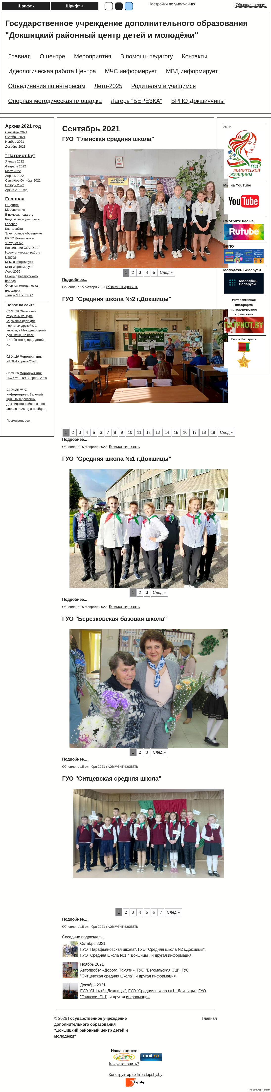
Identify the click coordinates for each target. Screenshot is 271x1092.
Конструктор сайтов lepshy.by (135, 1074)
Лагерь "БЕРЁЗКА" (19, 295)
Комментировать (122, 287)
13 (158, 432)
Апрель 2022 (14, 176)
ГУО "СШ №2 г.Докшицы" (103, 991)
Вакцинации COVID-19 (21, 248)
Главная (14, 198)
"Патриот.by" (20, 155)
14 (167, 432)
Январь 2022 (14, 161)
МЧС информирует (19, 262)
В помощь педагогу (19, 214)
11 (139, 432)
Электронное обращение (23, 233)
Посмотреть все (18, 420)
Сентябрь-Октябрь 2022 (23, 180)
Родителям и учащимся (22, 219)
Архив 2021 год (23, 126)
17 (194, 432)
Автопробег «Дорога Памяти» (107, 970)
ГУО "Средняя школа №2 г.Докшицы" (116, 299)
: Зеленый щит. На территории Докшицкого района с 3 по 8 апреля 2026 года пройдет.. (26, 399)
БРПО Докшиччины (19, 238)
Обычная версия (251, 5)
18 (204, 432)
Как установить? (124, 1064)
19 (213, 432)
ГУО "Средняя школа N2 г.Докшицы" (171, 949)
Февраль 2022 (15, 166)
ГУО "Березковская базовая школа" (114, 618)
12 (148, 432)
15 (176, 432)
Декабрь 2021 (15, 146)
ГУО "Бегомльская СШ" (158, 970)
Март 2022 (13, 171)
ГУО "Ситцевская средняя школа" (111, 778)
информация (179, 955)
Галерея (11, 224)
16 (185, 432)
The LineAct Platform (259, 1090)
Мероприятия (15, 209)
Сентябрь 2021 (16, 132)
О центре (12, 205)
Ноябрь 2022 (14, 185)
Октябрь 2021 (15, 137)
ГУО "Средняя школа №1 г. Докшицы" (114, 955)
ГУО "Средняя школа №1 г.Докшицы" (116, 458)
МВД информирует (19, 267)
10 (130, 432)
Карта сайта (14, 229)
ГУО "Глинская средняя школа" (108, 139)
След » (166, 272)
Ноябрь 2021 (14, 141)
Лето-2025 (12, 271)
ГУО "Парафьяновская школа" (108, 949)
